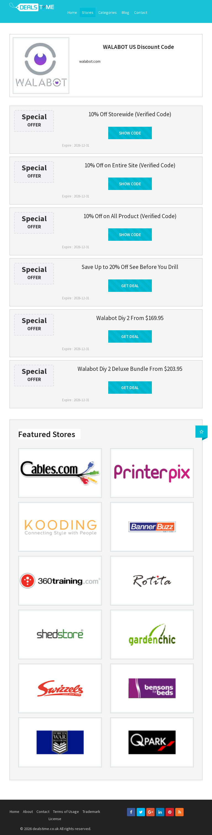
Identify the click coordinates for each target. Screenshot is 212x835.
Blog (125, 12)
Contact (140, 12)
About (28, 811)
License (55, 818)
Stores (87, 12)
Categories (107, 12)
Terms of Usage (66, 811)
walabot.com (89, 61)
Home (72, 12)
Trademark (91, 811)
